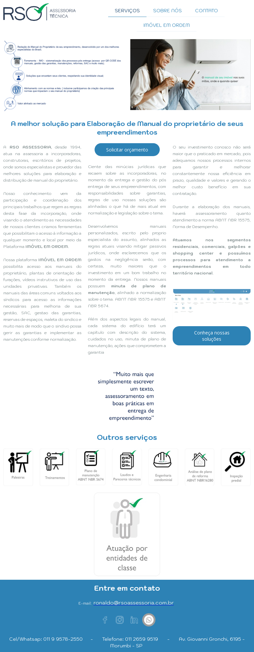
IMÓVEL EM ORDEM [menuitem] (166, 25)
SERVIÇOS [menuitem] (127, 11)
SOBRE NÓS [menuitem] (167, 11)
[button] (127, 149)
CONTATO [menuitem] (206, 11)
